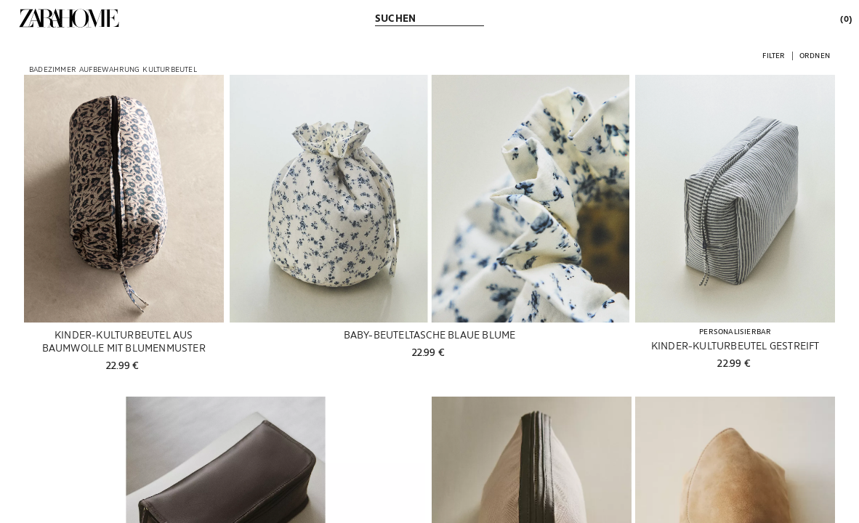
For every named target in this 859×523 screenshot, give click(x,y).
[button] (773, 54)
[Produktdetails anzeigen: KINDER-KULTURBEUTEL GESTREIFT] (735, 199)
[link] (69, 18)
